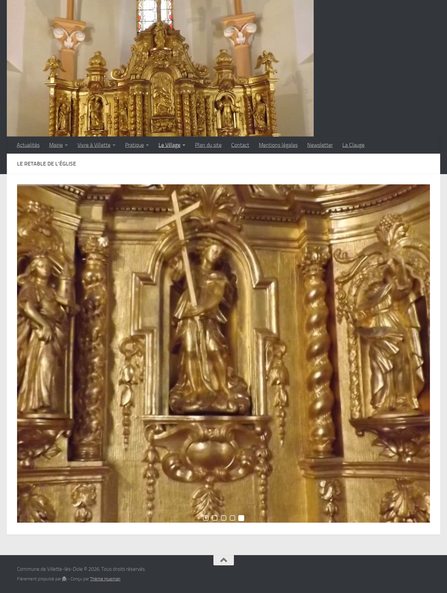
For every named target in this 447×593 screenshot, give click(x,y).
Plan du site (208, 145)
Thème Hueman (105, 578)
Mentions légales (278, 145)
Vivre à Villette (93, 145)
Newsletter (320, 145)
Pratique (134, 145)
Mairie (56, 145)
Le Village (169, 145)
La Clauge (353, 145)
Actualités (28, 145)
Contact (240, 145)
